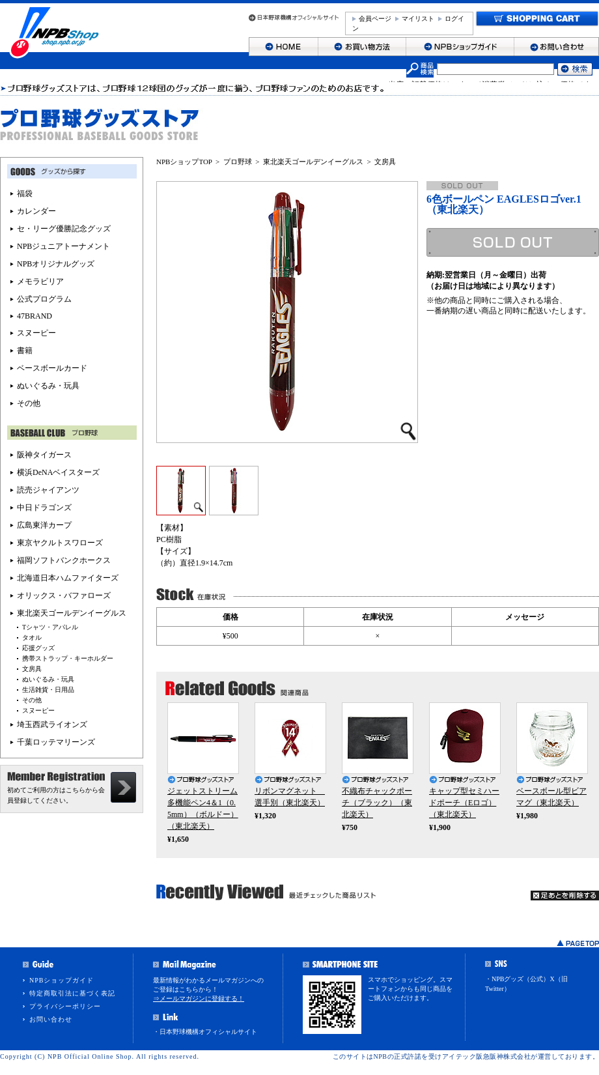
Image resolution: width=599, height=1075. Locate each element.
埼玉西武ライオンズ (52, 724)
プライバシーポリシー (65, 1006)
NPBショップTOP (184, 161)
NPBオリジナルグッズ (55, 263)
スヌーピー (36, 332)
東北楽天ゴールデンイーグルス (313, 161)
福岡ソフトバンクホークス (64, 560)
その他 (28, 403)
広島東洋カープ (44, 525)
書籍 (25, 350)
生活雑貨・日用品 (48, 689)
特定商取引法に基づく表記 (72, 993)
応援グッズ (38, 648)
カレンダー (36, 211)
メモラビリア (40, 281)
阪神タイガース (44, 454)
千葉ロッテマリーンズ (56, 742)
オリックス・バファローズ (64, 595)
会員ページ (375, 18)
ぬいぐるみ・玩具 (48, 385)
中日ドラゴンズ (44, 507)
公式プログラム (44, 299)
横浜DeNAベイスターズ (58, 472)
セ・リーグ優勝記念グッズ (64, 228)
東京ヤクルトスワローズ (60, 542)
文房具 (385, 161)
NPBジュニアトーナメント (63, 246)
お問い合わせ (50, 1019)
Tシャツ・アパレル (50, 627)
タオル (32, 637)
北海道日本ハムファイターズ (67, 577)
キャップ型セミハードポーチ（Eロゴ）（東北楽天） (464, 802)
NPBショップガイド (61, 980)
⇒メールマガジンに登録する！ (198, 998)
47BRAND (34, 316)
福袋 (25, 193)
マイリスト (418, 18)
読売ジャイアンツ (48, 489)
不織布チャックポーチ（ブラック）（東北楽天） (377, 802)
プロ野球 (237, 161)
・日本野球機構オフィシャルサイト (205, 1031)
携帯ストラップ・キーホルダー (67, 658)
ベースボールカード (52, 368)
